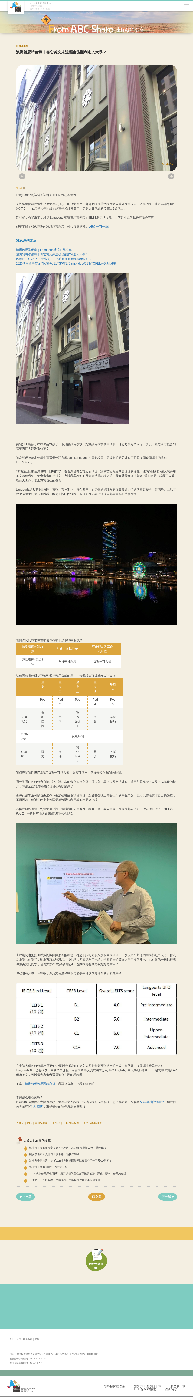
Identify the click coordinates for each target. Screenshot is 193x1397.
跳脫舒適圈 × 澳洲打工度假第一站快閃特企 (54, 1154)
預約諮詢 (37, 1106)
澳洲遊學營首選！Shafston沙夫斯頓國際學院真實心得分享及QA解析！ (70, 1160)
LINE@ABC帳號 (145, 1389)
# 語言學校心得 (93, 1122)
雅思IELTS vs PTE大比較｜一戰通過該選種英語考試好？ (54, 259)
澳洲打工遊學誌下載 (147, 1386)
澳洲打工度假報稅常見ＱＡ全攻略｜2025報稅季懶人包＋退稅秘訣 (67, 1147)
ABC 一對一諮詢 (100, 226)
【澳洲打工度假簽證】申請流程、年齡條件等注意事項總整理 (64, 1179)
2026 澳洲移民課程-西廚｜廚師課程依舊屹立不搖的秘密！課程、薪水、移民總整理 (77, 1173)
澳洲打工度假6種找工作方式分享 (48, 1167)
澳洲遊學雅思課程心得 (40, 1083)
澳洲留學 (171, 1389)
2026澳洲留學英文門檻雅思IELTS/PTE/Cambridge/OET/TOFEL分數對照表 (66, 263)
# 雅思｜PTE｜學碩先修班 (32, 1122)
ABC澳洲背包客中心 (153, 1102)
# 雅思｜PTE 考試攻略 (66, 1122)
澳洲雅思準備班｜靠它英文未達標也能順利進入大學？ (52, 254)
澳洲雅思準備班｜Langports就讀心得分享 (44, 249)
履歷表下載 (177, 1386)
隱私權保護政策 (114, 1386)
